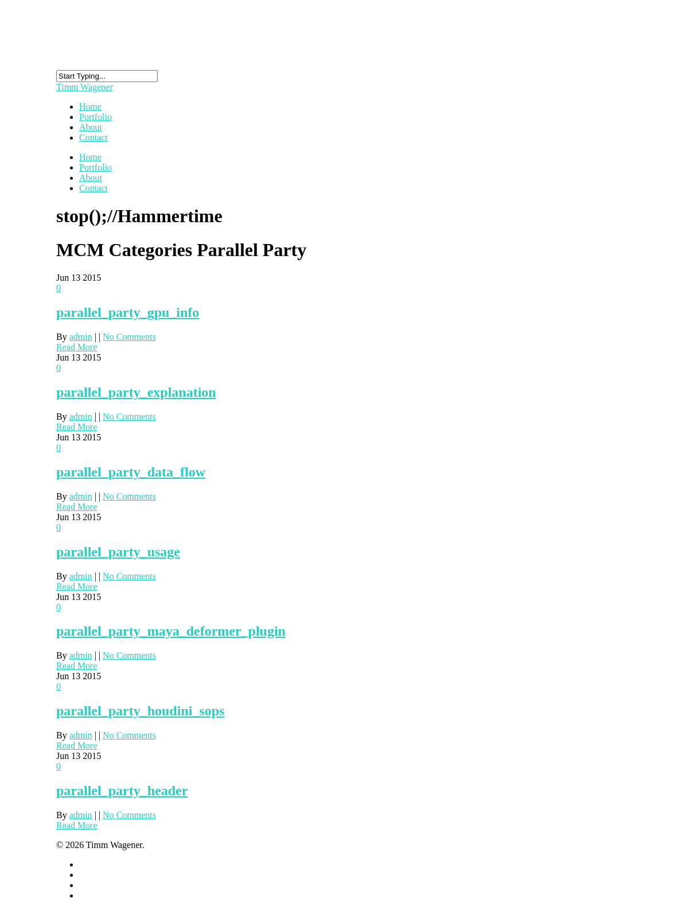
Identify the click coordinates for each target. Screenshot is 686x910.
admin (80, 337)
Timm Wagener (84, 87)
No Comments (129, 337)
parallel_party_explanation (136, 392)
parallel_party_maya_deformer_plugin (171, 631)
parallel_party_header (122, 790)
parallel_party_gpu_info (127, 312)
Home (90, 157)
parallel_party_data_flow (130, 471)
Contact (93, 137)
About (90, 178)
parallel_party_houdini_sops (140, 710)
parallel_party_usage (118, 551)
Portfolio (95, 167)
